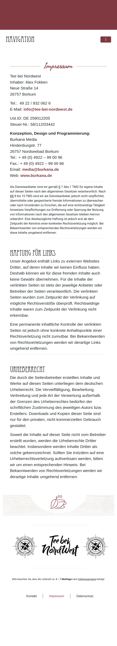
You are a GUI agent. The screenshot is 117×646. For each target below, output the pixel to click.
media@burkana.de (40, 169)
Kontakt (31, 596)
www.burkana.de (36, 175)
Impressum (56, 596)
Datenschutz (84, 596)
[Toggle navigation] (105, 39)
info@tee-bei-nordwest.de (48, 109)
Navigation (20, 39)
